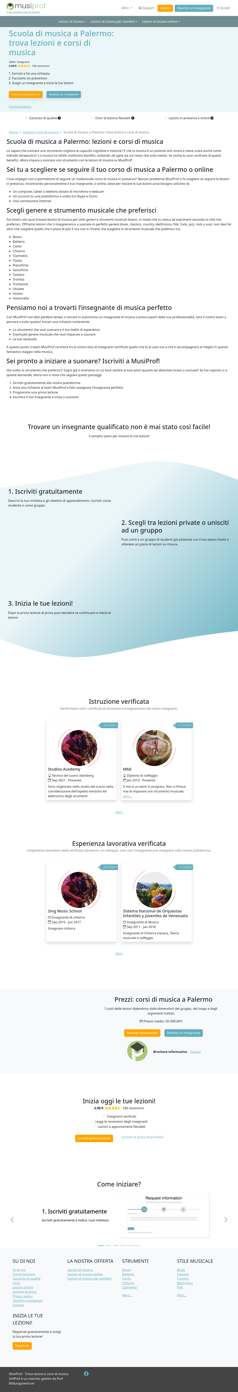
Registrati (22, 1346)
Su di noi (19, 1270)
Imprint (18, 1305)
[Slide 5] (130, 1245)
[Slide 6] (137, 1245)
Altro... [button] (128, 796)
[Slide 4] (123, 1245)
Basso (126, 1270)
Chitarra (128, 1283)
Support (146, 8)
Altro (126, 8)
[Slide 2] (108, 1245)
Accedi (223, 8)
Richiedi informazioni (142, 1033)
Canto (126, 1278)
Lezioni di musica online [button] (159, 21)
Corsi (16, 1283)
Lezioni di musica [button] (70, 21)
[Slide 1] (101, 1245)
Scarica (195, 1052)
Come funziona (20, 106)
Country (183, 1278)
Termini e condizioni (27, 1300)
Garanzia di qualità (26, 1278)
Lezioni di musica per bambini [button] (113, 21)
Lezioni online (23, 1287)
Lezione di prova (25, 1292)
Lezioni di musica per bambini (89, 1278)
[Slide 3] (115, 1245)
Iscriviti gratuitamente (25, 94)
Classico (183, 1274)
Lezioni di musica (80, 1270)
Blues (181, 1270)
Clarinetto (129, 1287)
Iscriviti (165, 8)
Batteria (128, 1274)
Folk (180, 1287)
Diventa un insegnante (194, 8)
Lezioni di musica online (85, 1274)
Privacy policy (23, 1296)
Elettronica (185, 1283)
